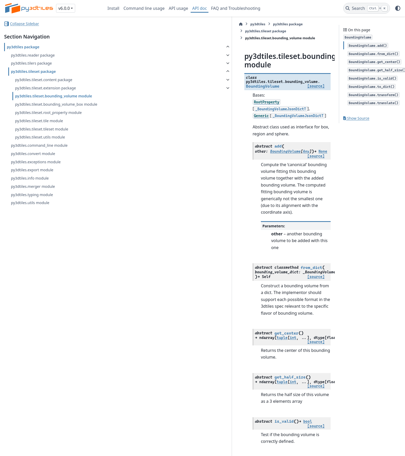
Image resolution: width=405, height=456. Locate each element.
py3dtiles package (23, 46)
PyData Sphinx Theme (366, 444)
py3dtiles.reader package (33, 55)
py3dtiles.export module (32, 169)
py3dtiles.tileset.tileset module (41, 129)
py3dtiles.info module (30, 178)
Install (113, 8)
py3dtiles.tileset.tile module (39, 120)
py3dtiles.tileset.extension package (45, 88)
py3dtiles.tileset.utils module (40, 137)
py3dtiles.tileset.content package (43, 79)
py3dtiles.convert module (33, 153)
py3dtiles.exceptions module (35, 161)
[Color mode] (398, 8)
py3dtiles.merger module (33, 186)
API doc (199, 8)
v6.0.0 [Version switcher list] (64, 8)
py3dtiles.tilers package (31, 63)
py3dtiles (127, 24)
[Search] (366, 8)
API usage (178, 8)
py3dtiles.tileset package (33, 71)
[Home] (110, 24)
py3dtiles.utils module (30, 202)
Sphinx (38, 448)
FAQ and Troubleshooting (235, 8)
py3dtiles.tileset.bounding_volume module (53, 96)
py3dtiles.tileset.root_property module (48, 112)
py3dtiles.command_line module (39, 145)
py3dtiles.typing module (32, 194)
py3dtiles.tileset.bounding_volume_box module (56, 104)
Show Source (356, 118)
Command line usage (144, 8)
